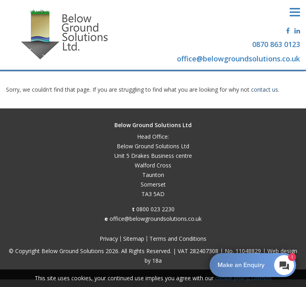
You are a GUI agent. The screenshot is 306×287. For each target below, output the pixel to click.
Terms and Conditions (177, 238)
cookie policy (232, 278)
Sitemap (133, 238)
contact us (264, 89)
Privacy (109, 238)
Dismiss (261, 278)
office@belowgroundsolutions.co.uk (156, 218)
